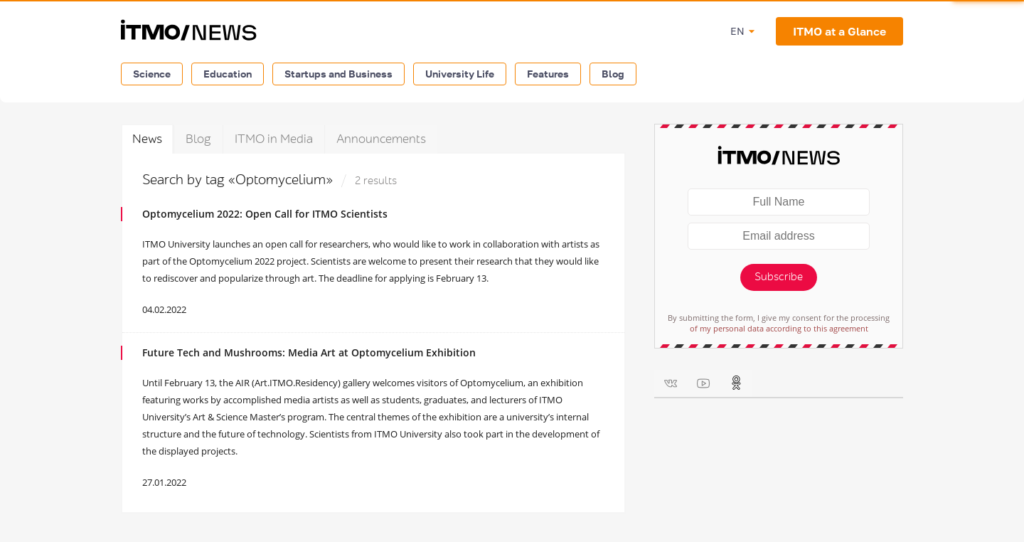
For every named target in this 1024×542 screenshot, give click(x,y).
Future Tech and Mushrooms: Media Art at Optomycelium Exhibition (309, 352)
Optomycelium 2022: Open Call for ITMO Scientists (265, 213)
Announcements (381, 139)
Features (548, 74)
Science (152, 74)
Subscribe (778, 277)
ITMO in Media (274, 139)
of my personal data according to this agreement (779, 328)
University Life (459, 74)
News (147, 139)
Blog (613, 74)
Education (227, 74)
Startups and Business (338, 74)
